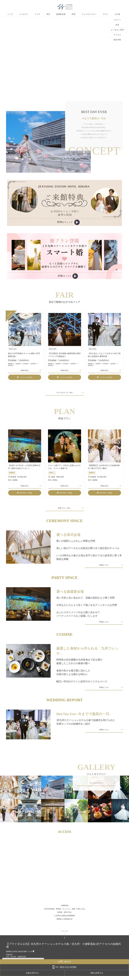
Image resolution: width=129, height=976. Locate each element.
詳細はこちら (104, 568)
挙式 (48, 14)
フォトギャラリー (89, 14)
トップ (10, 14)
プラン (105, 14)
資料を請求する (119, 973)
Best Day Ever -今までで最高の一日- (83, 719)
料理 (74, 14)
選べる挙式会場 (68, 536)
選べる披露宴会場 (70, 595)
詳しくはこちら (24, 970)
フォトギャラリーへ (96, 788)
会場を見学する (100, 973)
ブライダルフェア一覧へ (64, 394)
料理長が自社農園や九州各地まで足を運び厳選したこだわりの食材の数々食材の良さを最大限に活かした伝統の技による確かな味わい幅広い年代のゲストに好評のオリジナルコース (81, 675)
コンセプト (23, 14)
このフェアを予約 (24, 378)
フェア (37, 14)
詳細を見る (24, 371)
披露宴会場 (61, 14)
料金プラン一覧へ (64, 510)
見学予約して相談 (24, 494)
